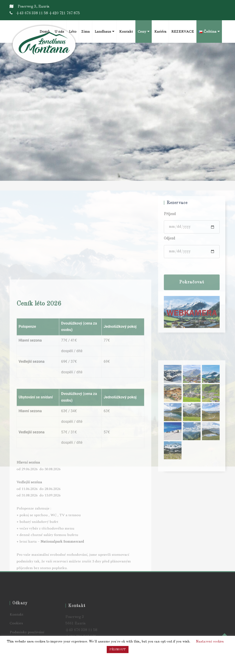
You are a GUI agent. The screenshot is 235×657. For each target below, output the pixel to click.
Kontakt (126, 31)
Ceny (143, 31)
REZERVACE (182, 31)
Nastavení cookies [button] (210, 641)
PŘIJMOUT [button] (117, 649)
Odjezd (169, 286)
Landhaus (104, 31)
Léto (72, 31)
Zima (85, 31)
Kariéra (160, 31)
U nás (59, 31)
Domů (44, 31)
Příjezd (170, 261)
